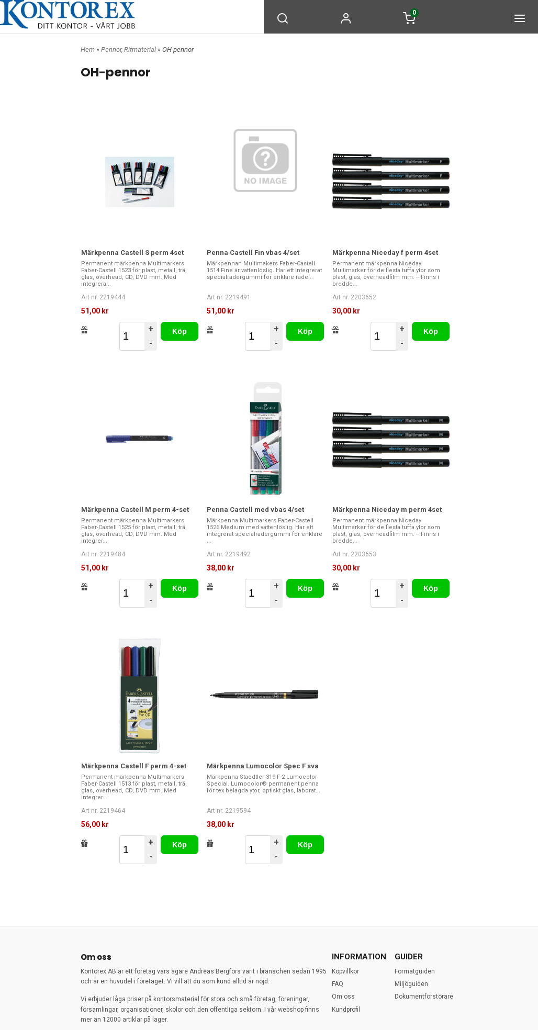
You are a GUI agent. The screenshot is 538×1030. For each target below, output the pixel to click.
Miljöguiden (411, 984)
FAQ (337, 984)
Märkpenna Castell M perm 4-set (135, 509)
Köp (179, 331)
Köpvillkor (345, 971)
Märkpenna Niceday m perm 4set (387, 509)
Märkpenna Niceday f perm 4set (385, 252)
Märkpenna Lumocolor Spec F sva (263, 766)
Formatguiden (415, 971)
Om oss (343, 996)
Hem (88, 49)
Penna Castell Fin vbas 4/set (253, 252)
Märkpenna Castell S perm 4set (132, 252)
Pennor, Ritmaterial (129, 49)
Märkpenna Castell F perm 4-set (133, 766)
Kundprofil (346, 1009)
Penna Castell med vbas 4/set (255, 509)
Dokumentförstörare (424, 996)
